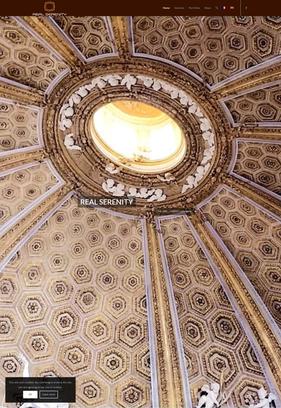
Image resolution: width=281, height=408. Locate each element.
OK (30, 394)
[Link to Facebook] (246, 8)
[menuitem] (166, 8)
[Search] (216, 8)
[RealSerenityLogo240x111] (49, 8)
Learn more (48, 394)
